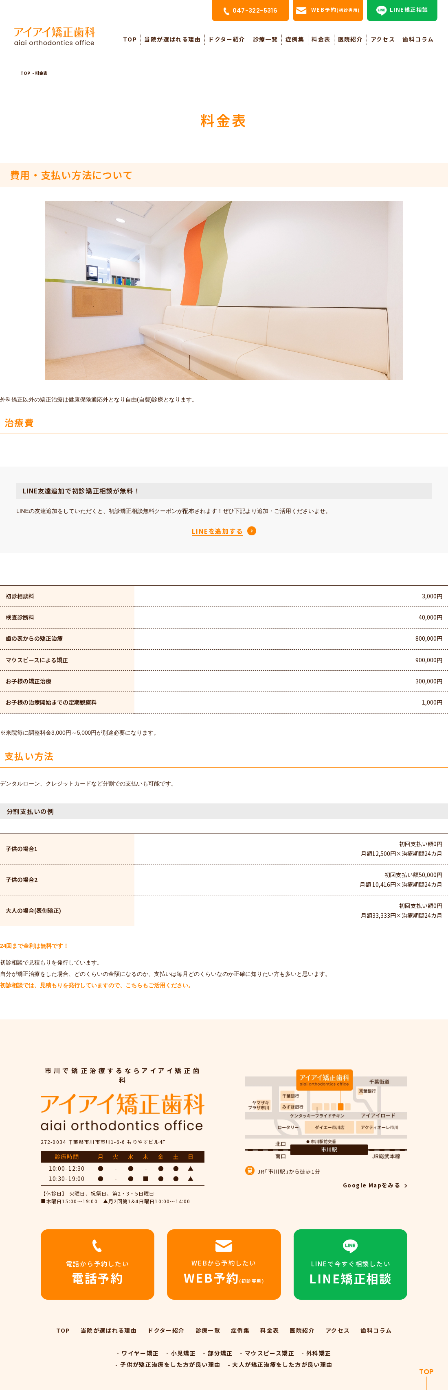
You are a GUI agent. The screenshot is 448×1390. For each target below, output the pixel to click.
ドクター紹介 (226, 39)
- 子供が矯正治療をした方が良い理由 (167, 1364)
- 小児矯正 (181, 1353)
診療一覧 (265, 39)
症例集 (294, 39)
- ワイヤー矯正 (137, 1353)
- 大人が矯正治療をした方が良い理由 (280, 1364)
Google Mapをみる (371, 1185)
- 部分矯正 (218, 1353)
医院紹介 (350, 39)
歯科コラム (418, 39)
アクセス (383, 39)
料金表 (321, 39)
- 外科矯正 (316, 1353)
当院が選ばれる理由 (172, 39)
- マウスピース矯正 (267, 1353)
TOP (130, 39)
